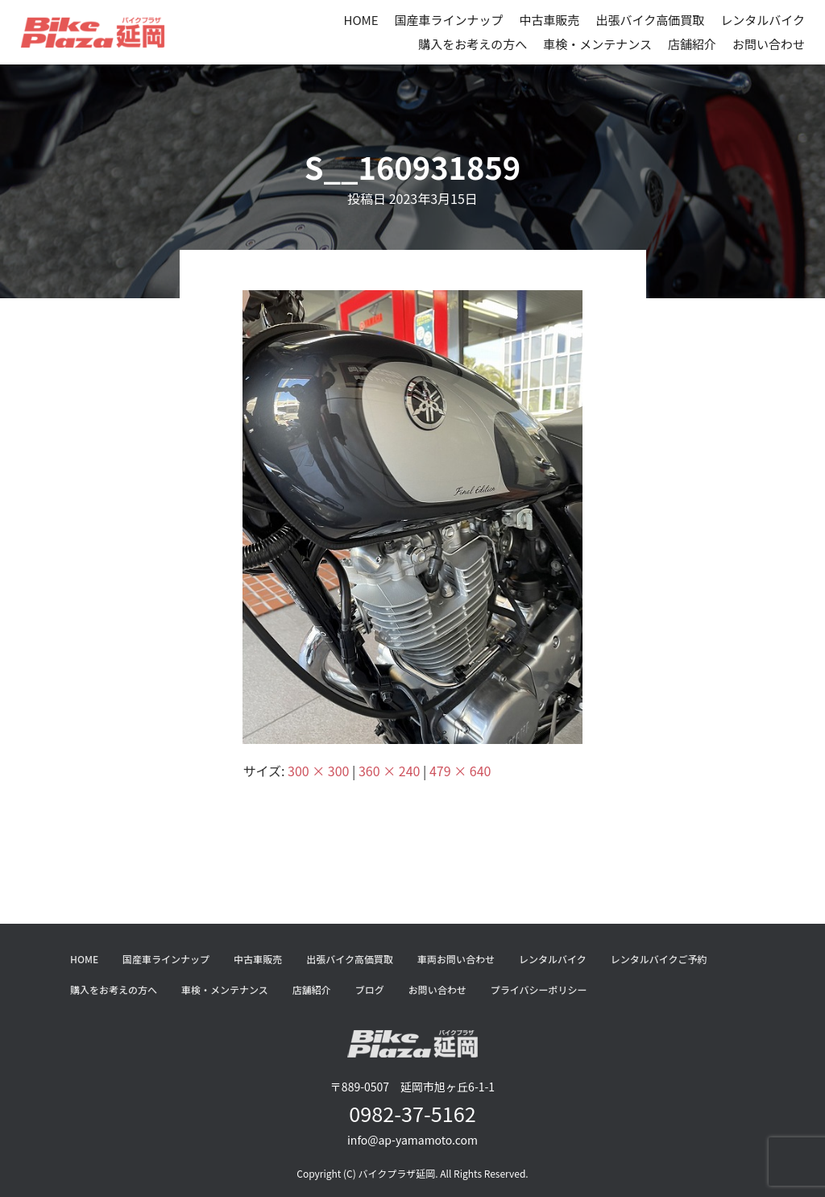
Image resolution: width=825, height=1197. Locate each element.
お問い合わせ (768, 43)
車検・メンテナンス (597, 43)
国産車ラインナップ (449, 19)
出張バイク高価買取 (650, 19)
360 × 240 (389, 770)
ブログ (369, 989)
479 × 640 (460, 770)
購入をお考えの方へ (472, 43)
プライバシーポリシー (539, 989)
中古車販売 (550, 19)
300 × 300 (318, 770)
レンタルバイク (762, 19)
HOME (360, 19)
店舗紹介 (692, 43)
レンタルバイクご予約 (659, 959)
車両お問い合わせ (456, 959)
